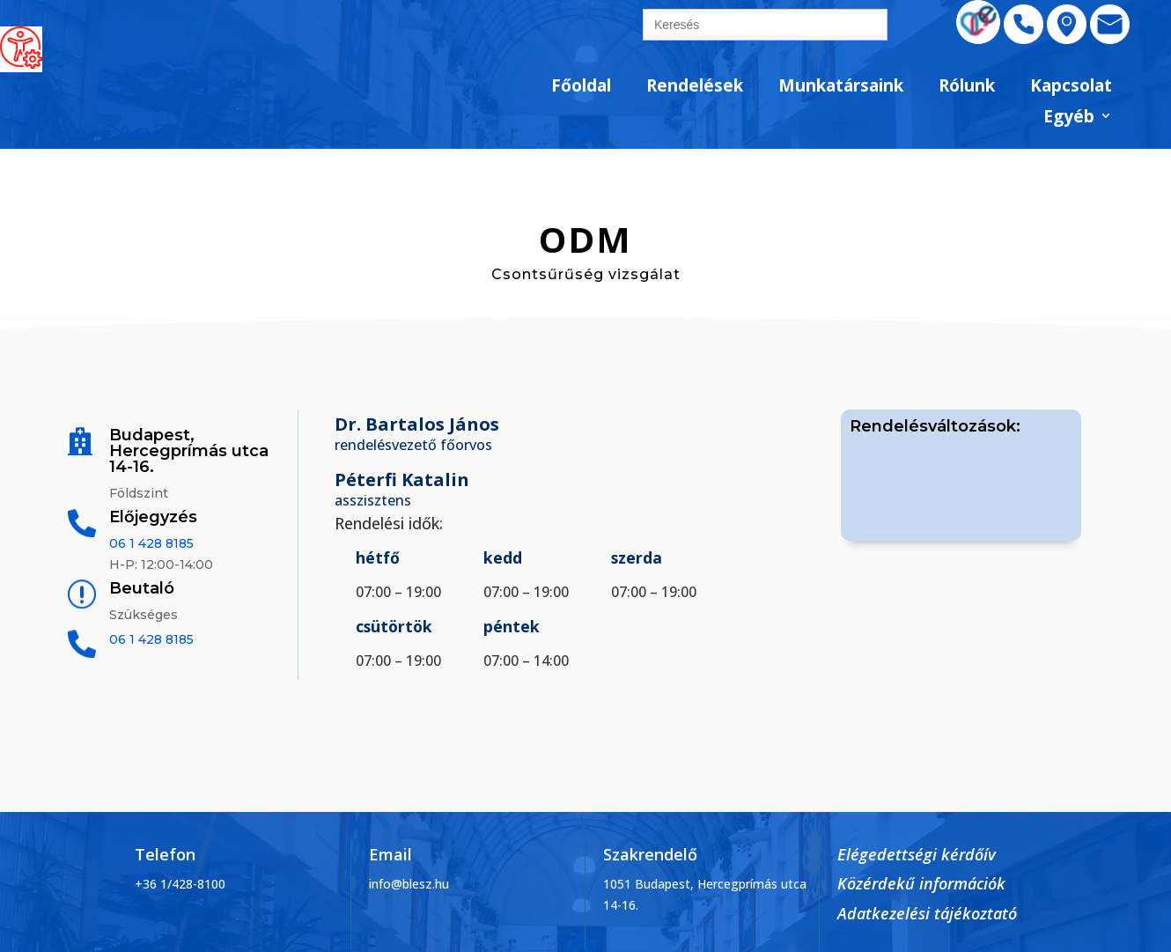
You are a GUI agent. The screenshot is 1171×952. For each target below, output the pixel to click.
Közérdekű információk (921, 883)
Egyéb (1068, 117)
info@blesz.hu (409, 883)
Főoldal (581, 87)
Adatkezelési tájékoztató (927, 913)
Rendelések (694, 87)
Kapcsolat (1071, 87)
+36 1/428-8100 (180, 883)
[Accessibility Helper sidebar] (21, 47)
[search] (765, 25)
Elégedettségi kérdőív (916, 854)
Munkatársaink (840, 87)
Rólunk (967, 87)
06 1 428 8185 (151, 543)
